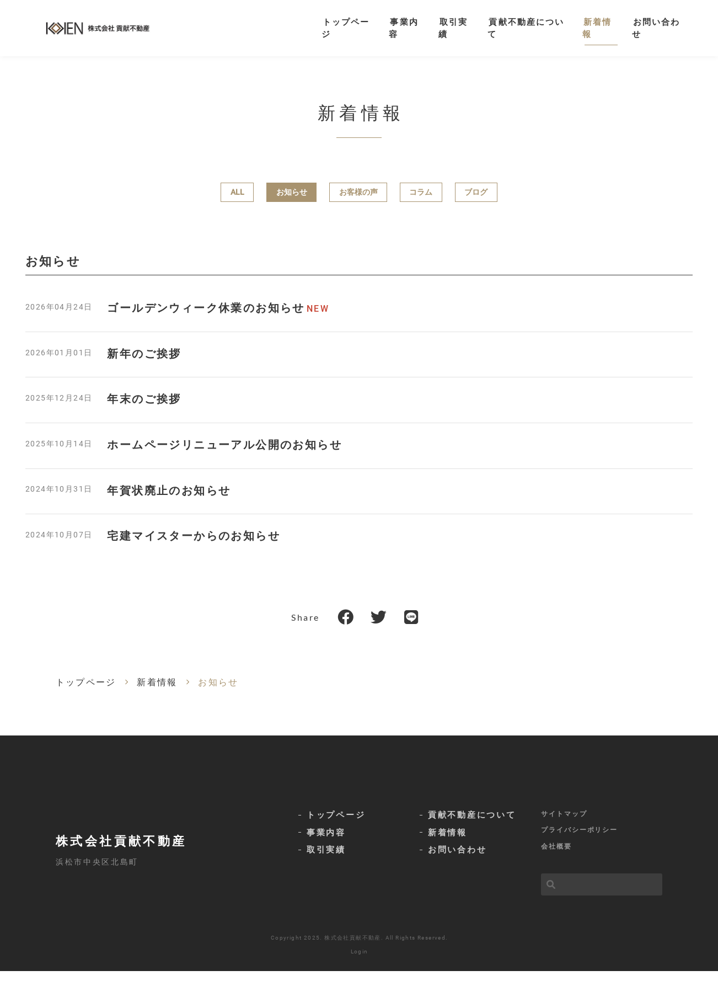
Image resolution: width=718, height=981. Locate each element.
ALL (237, 201)
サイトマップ (564, 822)
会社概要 (556, 856)
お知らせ (291, 201)
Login (359, 961)
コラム (420, 201)
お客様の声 (358, 201)
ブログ (475, 201)
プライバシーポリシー (579, 839)
